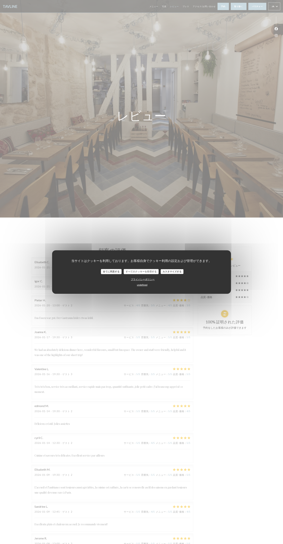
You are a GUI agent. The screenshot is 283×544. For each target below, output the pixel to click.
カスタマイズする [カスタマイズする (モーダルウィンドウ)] (172, 271)
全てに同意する (111, 271)
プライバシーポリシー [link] (143, 279)
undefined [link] (142, 284)
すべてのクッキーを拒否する (141, 271)
